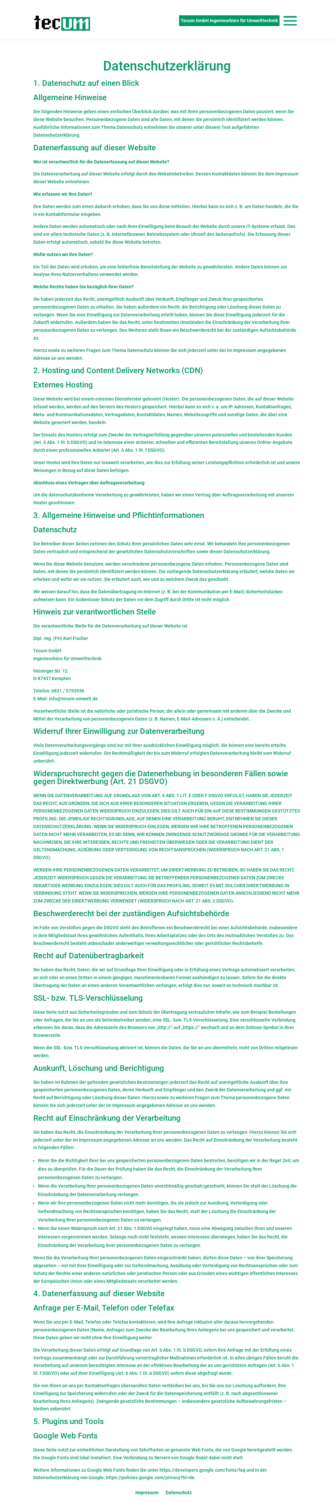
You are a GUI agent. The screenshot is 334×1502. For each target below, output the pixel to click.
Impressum (147, 1492)
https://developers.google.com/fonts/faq (202, 1470)
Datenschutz (179, 1492)
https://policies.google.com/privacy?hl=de (150, 1477)
